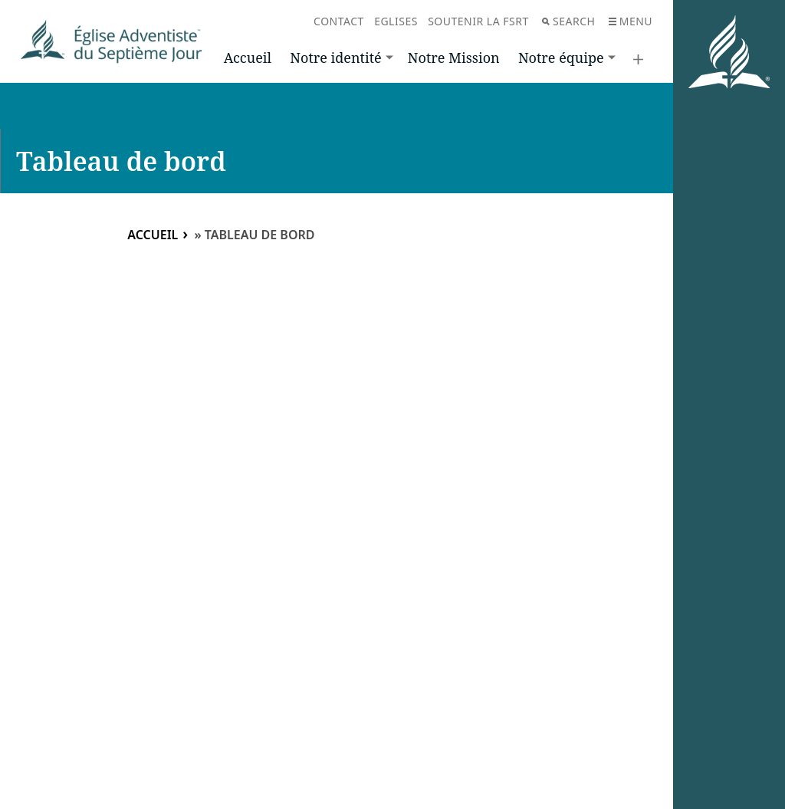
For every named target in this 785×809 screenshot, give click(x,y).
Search (568, 21)
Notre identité (335, 57)
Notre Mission (454, 57)
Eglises (396, 21)
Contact (339, 21)
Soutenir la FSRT (478, 21)
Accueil (247, 57)
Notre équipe (561, 57)
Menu (630, 21)
